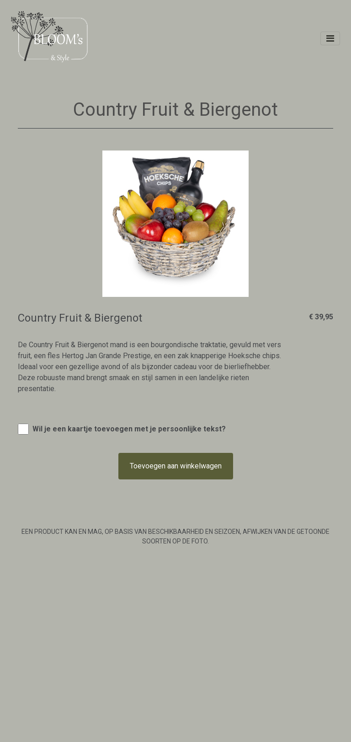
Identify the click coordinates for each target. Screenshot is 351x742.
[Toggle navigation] (330, 38)
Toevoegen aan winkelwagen (176, 466)
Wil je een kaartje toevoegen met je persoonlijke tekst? (129, 429)
